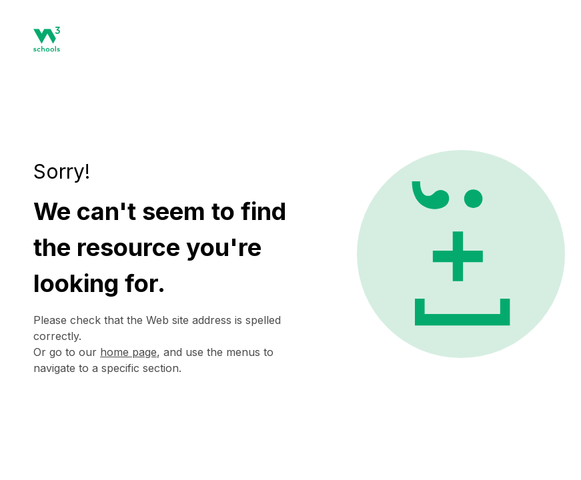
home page (128, 352)
